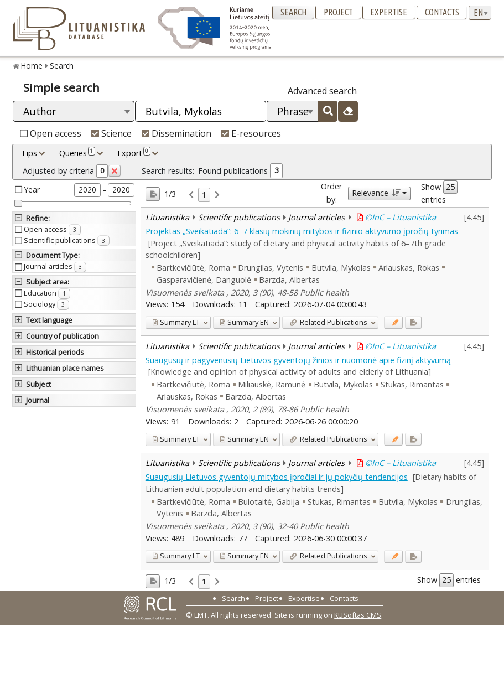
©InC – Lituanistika (400, 217)
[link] (191, 195)
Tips (29, 153)
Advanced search (322, 91)
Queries (77, 152)
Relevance (376, 193)
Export (133, 152)
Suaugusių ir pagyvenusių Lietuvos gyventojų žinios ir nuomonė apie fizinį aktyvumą (298, 360)
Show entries (439, 192)
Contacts (442, 12)
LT (176, 322)
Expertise (388, 12)
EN (244, 322)
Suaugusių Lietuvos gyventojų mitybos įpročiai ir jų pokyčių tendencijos (277, 477)
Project (338, 12)
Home (32, 65)
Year (32, 189)
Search (293, 12)
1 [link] (204, 194)
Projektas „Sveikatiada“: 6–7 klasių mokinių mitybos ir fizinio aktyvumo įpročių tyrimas (302, 231)
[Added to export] (413, 322)
